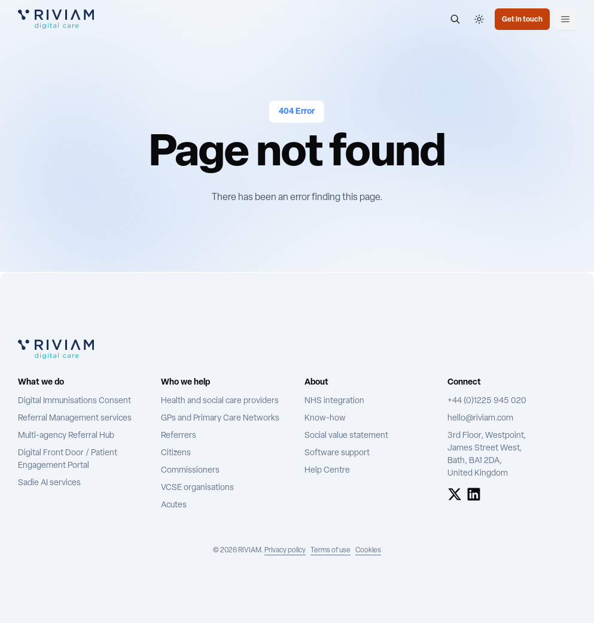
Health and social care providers (220, 401)
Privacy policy (285, 550)
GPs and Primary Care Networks (220, 418)
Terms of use (330, 550)
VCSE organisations (197, 487)
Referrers (178, 435)
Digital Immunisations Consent (74, 401)
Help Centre (327, 470)
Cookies (368, 550)
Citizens (176, 453)
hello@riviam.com (480, 418)
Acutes (174, 505)
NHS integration (334, 401)
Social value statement (346, 435)
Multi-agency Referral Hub (66, 435)
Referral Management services (75, 418)
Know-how (325, 418)
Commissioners (190, 470)
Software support (337, 453)
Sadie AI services (49, 483)
